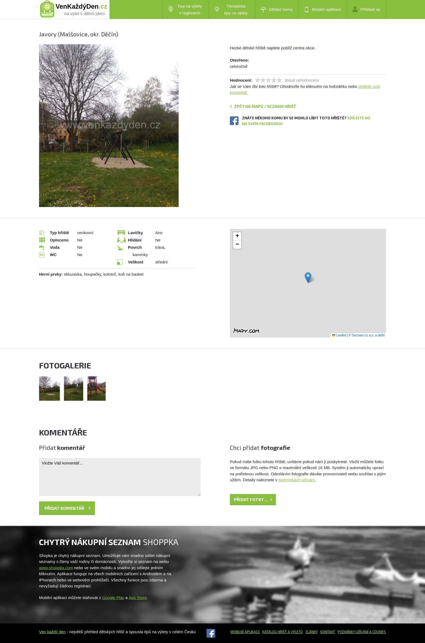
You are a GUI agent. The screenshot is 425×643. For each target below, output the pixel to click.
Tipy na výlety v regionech (185, 9)
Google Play (113, 597)
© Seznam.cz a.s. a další (367, 335)
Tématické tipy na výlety (231, 9)
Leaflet (339, 335)
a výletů (295, 632)
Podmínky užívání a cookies (362, 632)
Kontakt (327, 632)
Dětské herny (277, 9)
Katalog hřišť (274, 632)
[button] (308, 277)
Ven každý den (52, 631)
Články (311, 632)
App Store (137, 597)
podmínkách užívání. (297, 480)
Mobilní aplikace (322, 9)
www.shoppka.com (56, 567)
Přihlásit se (366, 9)
